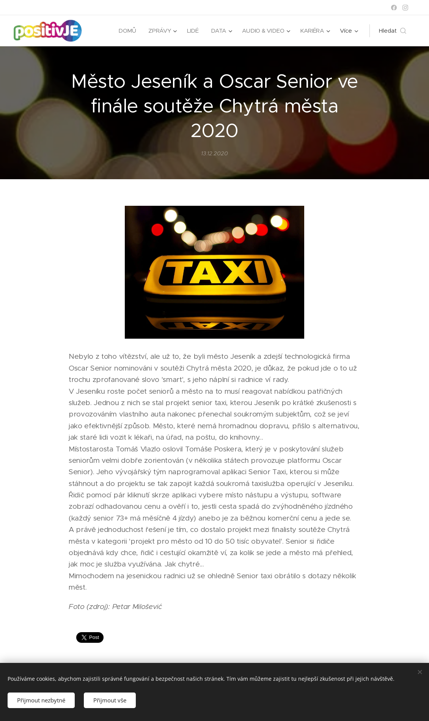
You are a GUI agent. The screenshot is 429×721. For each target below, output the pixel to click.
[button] (392, 30)
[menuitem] (126, 30)
